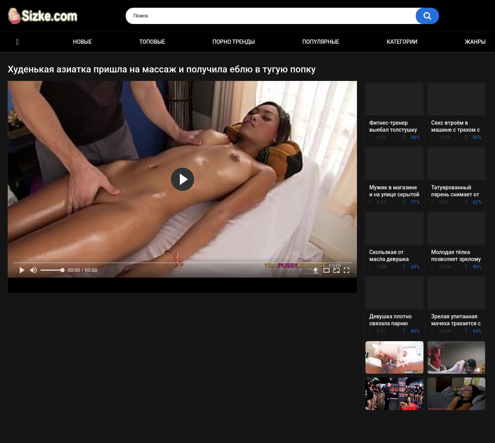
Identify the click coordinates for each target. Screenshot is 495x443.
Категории (402, 42)
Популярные (320, 42)
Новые (82, 42)
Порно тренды (233, 42)
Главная (17, 42)
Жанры (475, 42)
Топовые (152, 42)
